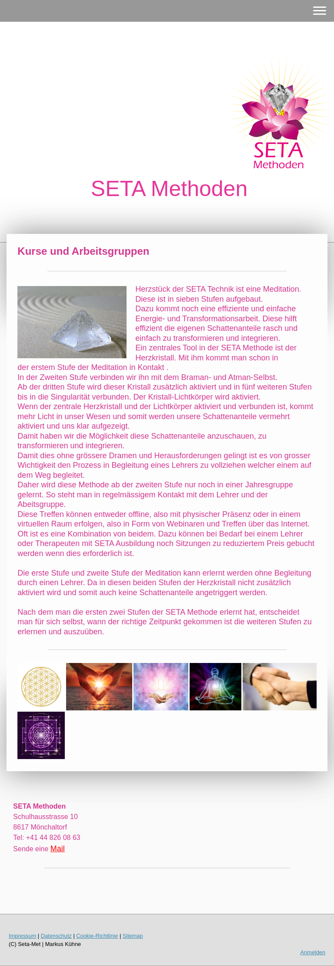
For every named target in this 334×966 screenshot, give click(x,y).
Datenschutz (56, 936)
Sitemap (133, 936)
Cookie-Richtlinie (97, 936)
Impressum (22, 936)
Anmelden (312, 952)
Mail (57, 848)
